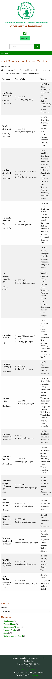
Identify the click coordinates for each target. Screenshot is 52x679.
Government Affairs (11, 627)
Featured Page (9, 624)
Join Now (24, 38)
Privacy (33, 670)
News (5, 633)
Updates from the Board (13, 636)
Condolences (8, 621)
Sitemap (25, 670)
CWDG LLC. (36, 675)
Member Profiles (10, 630)
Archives (4, 608)
